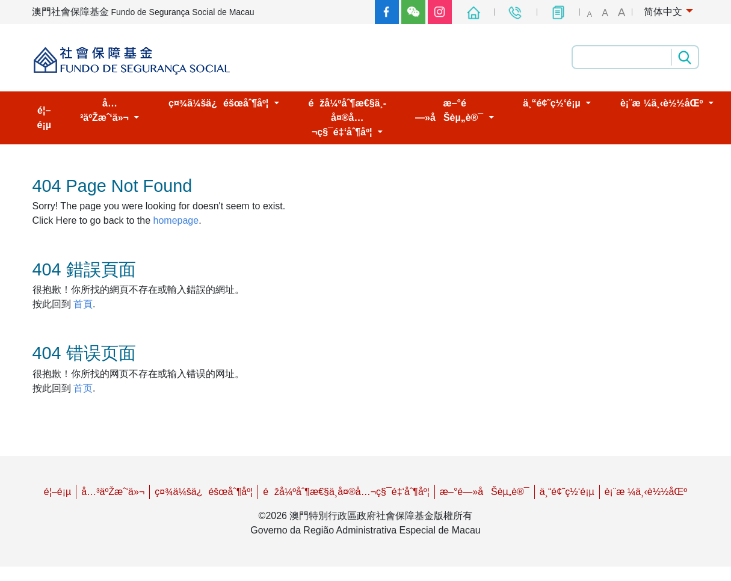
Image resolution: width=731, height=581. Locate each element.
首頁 (83, 304)
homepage (176, 220)
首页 (83, 388)
